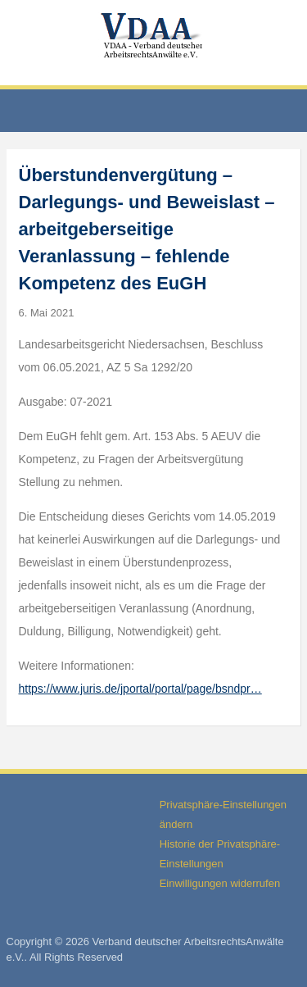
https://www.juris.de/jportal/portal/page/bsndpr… (140, 688)
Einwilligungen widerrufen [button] (220, 883)
